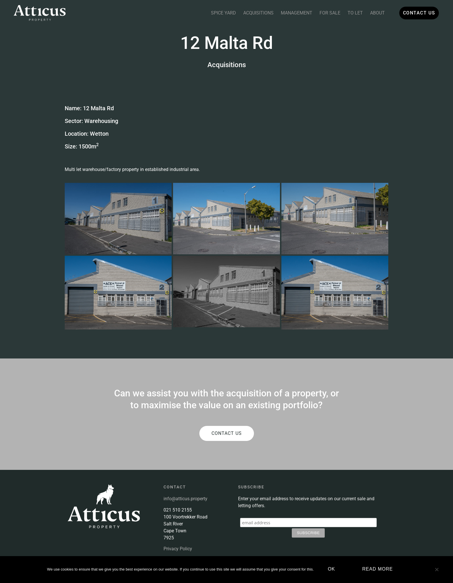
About (373, 13)
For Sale (325, 13)
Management (292, 13)
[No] (436, 572)
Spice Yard (219, 13)
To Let (351, 13)
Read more (378, 569)
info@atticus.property (185, 498)
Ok (332, 569)
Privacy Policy (178, 548)
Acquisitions (254, 13)
